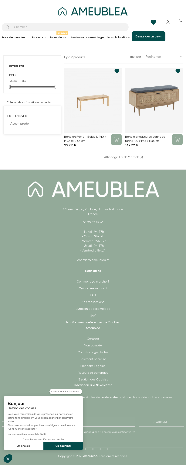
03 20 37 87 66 (93, 222)
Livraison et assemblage (93, 309)
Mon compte (93, 345)
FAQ (93, 295)
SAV (93, 315)
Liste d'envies (17, 116)
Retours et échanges (93, 372)
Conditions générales (93, 352)
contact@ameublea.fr (93, 260)
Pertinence (165, 57)
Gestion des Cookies (93, 379)
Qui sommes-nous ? (93, 288)
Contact (93, 338)
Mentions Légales (92, 366)
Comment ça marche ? (93, 281)
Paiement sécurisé (93, 359)
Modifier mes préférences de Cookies (93, 322)
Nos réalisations (93, 302)
